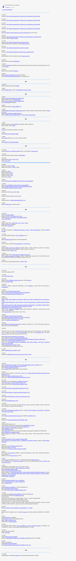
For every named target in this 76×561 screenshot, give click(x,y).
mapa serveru (7, 160)
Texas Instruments (18, 243)
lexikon (3, 129)
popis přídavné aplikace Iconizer (11, 469)
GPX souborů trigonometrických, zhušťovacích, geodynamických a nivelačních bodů (23, 36)
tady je (24, 404)
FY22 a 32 (24, 373)
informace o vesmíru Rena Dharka (13, 151)
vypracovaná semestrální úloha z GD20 (13, 470)
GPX (7, 66)
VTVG (22, 223)
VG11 (19, 223)
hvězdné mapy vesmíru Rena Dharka (12, 114)
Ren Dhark (15, 124)
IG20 (14, 159)
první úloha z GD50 (9, 276)
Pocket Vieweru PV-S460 (21, 354)
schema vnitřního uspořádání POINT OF (13, 113)
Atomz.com (29, 280)
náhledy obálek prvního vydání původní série (15, 110)
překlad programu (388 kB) (15, 494)
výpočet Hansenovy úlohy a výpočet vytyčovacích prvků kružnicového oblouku (28, 472)
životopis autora (34, 151)
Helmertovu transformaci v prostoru (21, 229)
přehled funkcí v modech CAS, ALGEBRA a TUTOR (18, 538)
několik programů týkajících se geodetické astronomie (16, 217)
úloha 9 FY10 (22, 481)
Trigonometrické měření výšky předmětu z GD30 (17, 419)
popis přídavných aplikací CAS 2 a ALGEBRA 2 (14, 480)
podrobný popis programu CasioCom (12, 432)
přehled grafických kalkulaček (11, 536)
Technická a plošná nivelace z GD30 (14, 375)
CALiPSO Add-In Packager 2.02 (21, 338)
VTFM (26, 223)
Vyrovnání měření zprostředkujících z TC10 (16, 340)
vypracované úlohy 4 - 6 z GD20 (11, 481)
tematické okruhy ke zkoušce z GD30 (12, 350)
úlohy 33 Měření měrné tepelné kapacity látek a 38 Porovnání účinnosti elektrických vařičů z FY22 (25, 339)
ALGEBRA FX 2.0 (32, 415)
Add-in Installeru (13, 521)
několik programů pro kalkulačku (12, 247)
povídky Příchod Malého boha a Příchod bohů (14, 98)
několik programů (8, 239)
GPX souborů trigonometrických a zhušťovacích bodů (17, 42)
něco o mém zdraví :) (6, 219)
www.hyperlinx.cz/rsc (39, 332)
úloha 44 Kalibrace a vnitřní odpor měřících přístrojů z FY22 (17, 392)
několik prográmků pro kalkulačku (12, 256)
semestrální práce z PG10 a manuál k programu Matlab (16, 439)
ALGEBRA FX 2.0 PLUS (22, 381)
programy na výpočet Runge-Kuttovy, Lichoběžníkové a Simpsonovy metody (21, 440)
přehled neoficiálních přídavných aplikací (12, 415)
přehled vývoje (7, 518)
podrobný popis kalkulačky (10, 487)
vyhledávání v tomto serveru (14, 280)
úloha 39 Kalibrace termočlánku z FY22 (13, 410)
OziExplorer (15, 70)
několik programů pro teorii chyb (11, 367)
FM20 (13, 223)
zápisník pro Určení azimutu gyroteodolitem (13, 315)
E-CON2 (22, 261)
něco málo (7, 224)
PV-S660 (29, 354)
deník (14, 125)
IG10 (12, 216)
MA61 (14, 167)
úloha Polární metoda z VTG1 (16, 446)
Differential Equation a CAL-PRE (23, 468)
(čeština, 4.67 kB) (35, 459)
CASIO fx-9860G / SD (16, 106)
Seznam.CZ (17, 555)
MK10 (16, 223)
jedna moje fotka (7, 311)
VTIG (17, 159)
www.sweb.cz (18, 331)
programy (7, 428)
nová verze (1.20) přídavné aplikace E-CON (17, 490)
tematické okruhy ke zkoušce (11, 364)
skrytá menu (8, 517)
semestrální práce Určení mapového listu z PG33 (11, 307)
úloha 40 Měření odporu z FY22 (11, 400)
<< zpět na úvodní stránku (7, 9)
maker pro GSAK (14, 38)
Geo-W (9, 159)
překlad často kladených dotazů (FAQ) (12, 317)
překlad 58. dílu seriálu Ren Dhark (11, 133)
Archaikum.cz (7, 7)
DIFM (9, 176)
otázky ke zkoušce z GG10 (10, 520)
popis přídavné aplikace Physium (11, 488)
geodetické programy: (19, 495)
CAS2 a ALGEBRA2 (19, 235)
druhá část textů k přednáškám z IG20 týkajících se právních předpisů (19, 181)
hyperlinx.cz (31, 285)
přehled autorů (7, 102)
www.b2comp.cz (27, 243)
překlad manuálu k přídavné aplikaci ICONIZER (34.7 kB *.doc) (17, 545)
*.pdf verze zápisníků (9, 214)
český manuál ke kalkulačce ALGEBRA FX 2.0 (14, 294)
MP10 (14, 216)
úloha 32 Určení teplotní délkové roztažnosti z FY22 (15, 366)
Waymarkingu (8, 65)
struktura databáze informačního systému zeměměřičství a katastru (18, 186)
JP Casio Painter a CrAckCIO (17, 318)
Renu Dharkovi (22, 155)
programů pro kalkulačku (14, 309)
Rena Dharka (18, 99)
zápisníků (17, 85)
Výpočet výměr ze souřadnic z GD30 (19, 384)
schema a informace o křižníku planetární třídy (14, 101)
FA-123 (31, 494)
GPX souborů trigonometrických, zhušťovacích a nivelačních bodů (20, 52)
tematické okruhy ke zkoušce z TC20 (12, 344)
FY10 (19, 373)
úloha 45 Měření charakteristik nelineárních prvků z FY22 (17, 388)
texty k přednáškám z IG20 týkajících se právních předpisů (17, 185)
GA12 (17, 216)
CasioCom (27, 317)
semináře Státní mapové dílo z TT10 (18, 200)
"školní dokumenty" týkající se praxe (23, 89)
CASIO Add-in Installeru (18, 461)
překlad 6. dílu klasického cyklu (10, 75)
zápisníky (7, 433)
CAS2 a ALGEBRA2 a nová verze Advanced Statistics (28, 525)
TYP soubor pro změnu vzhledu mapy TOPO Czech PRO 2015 (17, 32)
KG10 (9, 171)
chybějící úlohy (8, 204)
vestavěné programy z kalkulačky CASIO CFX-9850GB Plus (17, 292)
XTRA (5, 112)
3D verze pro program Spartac (29, 114)
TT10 (12, 175)
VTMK (13, 165)
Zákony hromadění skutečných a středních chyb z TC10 (19, 377)
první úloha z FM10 (9, 281)
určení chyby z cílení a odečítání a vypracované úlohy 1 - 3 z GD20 (18, 507)
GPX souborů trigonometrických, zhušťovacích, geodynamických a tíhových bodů (23, 16)
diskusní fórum (12, 452)
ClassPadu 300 (10, 225)
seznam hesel (7, 430)
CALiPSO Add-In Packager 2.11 (12, 320)
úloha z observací (13, 455)
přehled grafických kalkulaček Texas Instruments (14, 336)
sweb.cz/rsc (4, 333)
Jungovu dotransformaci (35, 229)
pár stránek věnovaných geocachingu (12, 76)
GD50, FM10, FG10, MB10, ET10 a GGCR (21, 254)
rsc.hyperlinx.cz (5, 287)
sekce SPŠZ (7, 532)
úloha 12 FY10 (9, 483)
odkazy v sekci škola (10, 476)
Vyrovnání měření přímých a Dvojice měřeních (29, 364)
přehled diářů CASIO (8, 429)
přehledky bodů (8, 89)
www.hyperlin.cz (23, 332)
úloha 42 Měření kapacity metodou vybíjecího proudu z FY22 (17, 396)
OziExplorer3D (16, 61)
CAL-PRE (44, 461)
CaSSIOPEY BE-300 (11, 354)
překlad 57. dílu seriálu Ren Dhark (11, 142)
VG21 (21, 216)
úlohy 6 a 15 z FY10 (11, 447)
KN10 (11, 174)
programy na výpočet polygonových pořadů (17, 448)
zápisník (6, 369)
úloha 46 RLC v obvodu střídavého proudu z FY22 (15, 382)
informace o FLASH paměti (10, 426)
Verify (26, 261)
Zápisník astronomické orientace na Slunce (13, 187)
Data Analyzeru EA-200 (15, 291)
